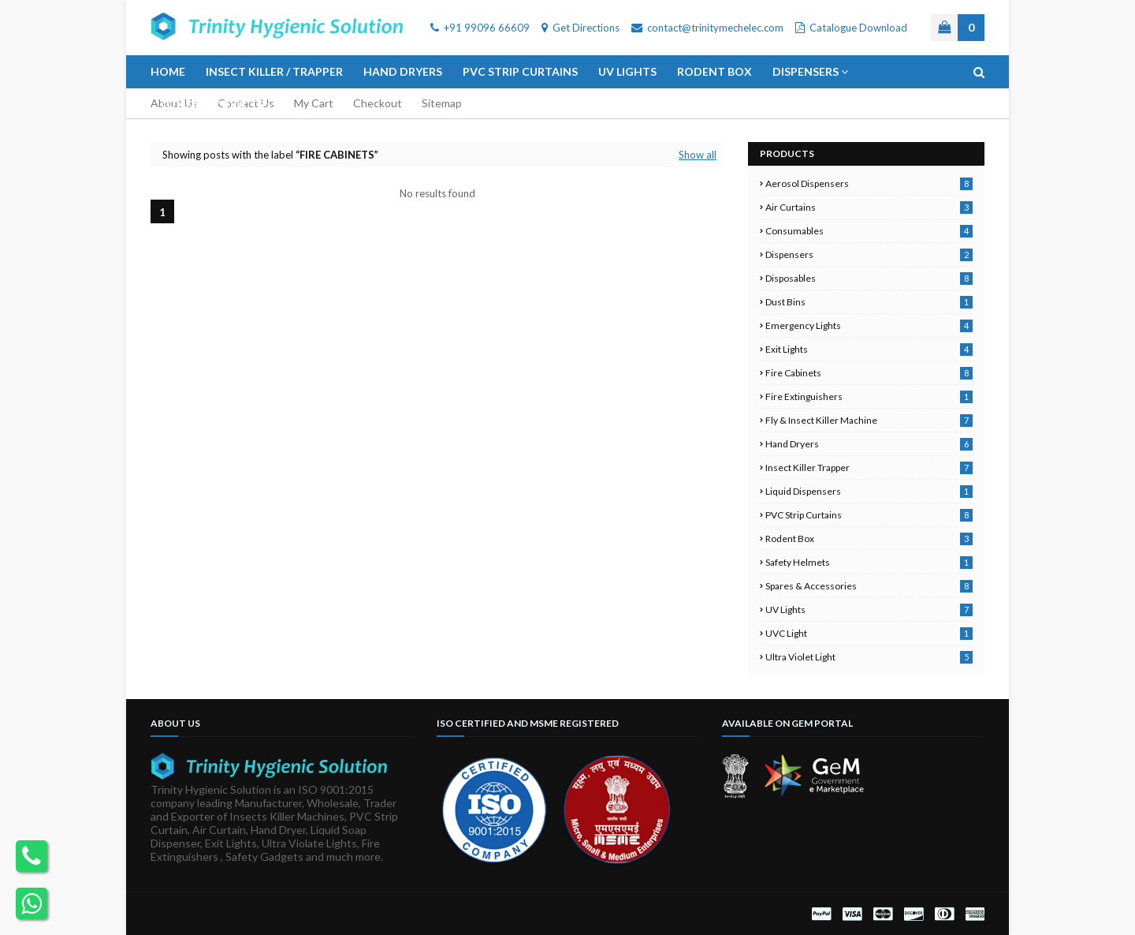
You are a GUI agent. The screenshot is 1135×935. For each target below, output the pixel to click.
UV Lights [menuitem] (627, 71)
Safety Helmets (869, 562)
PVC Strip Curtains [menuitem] (520, 71)
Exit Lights (869, 349)
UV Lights (869, 609)
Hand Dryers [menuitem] (402, 71)
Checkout (377, 103)
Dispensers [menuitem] (805, 71)
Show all (697, 154)
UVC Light (869, 633)
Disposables (869, 278)
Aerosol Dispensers (869, 183)
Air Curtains (869, 207)
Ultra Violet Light (869, 657)
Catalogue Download (851, 27)
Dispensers (869, 254)
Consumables (869, 231)
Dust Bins (869, 302)
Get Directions (580, 27)
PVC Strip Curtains (869, 515)
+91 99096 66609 (480, 27)
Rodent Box (869, 538)
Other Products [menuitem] (212, 104)
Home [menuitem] (168, 71)
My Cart (313, 103)
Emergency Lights (869, 325)
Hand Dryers (869, 444)
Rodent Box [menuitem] (714, 71)
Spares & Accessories (869, 586)
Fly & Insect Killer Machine (869, 420)
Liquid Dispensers (869, 491)
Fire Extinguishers (869, 396)
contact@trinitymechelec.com (707, 27)
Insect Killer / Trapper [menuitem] (274, 71)
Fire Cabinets (869, 373)
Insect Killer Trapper (869, 467)
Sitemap (442, 103)
